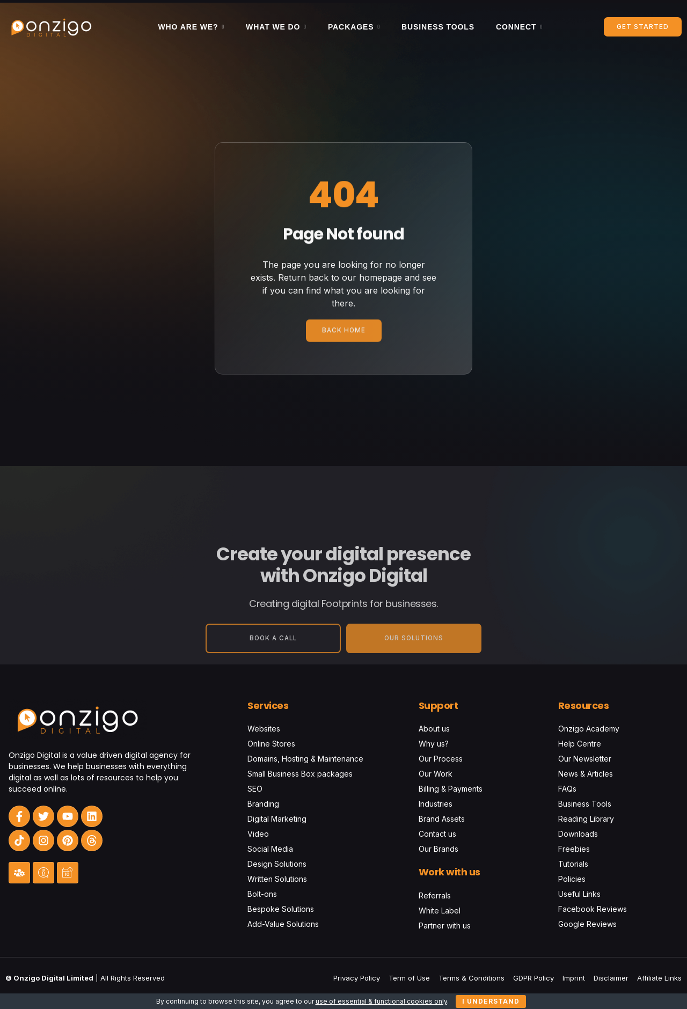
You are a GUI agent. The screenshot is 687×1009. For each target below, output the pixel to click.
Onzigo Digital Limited (53, 978)
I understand (491, 1001)
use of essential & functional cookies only (381, 1001)
